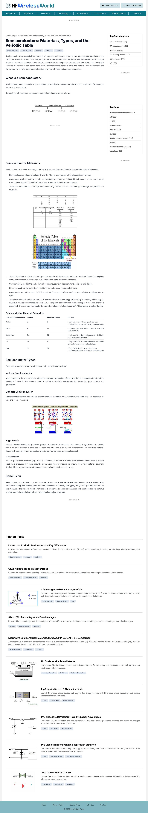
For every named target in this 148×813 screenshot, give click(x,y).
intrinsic (48, 51)
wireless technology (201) (120, 147)
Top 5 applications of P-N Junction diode (62, 689)
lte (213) (113, 142)
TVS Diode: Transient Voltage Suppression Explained (68, 744)
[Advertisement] (74, 26)
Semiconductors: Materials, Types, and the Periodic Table (45, 35)
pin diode (63, 673)
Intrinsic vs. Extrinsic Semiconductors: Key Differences (37, 545)
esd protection (67, 728)
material (38, 51)
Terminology (11, 35)
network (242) (115, 130)
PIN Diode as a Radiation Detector (58, 661)
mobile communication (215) (121, 138)
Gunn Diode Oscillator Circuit (56, 772)
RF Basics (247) (116, 50)
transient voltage (56, 756)
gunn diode (46, 784)
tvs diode (54, 728)
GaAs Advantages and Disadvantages (28, 568)
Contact (103, 805)
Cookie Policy (75, 805)
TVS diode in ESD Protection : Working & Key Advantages (71, 717)
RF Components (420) (119, 46)
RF (30, 5)
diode (44, 701)
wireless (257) (115, 125)
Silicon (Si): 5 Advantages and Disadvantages (32, 617)
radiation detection (49, 673)
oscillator (70, 784)
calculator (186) (116, 151)
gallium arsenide (30, 578)
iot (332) (113, 117)
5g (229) (113, 134)
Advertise (90, 805)
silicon (12, 626)
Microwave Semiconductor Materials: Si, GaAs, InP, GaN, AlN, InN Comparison (49, 638)
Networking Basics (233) (120, 55)
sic (73, 601)
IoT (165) (113, 63)
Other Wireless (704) (118, 42)
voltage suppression (73, 756)
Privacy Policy (58, 805)
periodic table (26, 51)
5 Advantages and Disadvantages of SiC (62, 589)
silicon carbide (47, 601)
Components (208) (117, 59)
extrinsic (59, 51)
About (44, 805)
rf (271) (112, 121)
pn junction (55, 701)
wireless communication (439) (122, 113)
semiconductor (12, 51)
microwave (28, 649)
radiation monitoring (77, 673)
